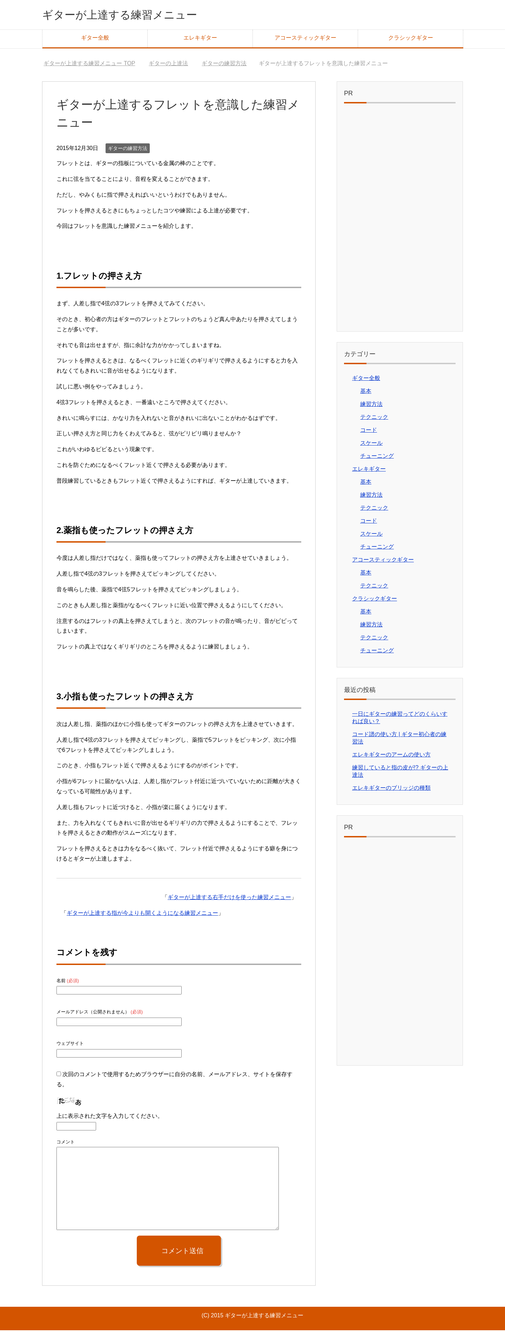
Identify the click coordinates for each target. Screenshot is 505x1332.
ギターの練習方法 (127, 150)
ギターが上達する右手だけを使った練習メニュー (229, 899)
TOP (89, 65)
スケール (371, 445)
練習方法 (371, 406)
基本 (365, 393)
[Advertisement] (400, 221)
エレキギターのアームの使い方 (391, 756)
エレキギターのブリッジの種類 (391, 790)
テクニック (374, 419)
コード (368, 432)
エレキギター (200, 39)
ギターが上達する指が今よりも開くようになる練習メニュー (142, 915)
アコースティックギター (305, 39)
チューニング (377, 458)
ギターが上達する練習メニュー (132, 15)
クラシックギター (410, 39)
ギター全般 (95, 39)
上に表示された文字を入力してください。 (109, 1118)
